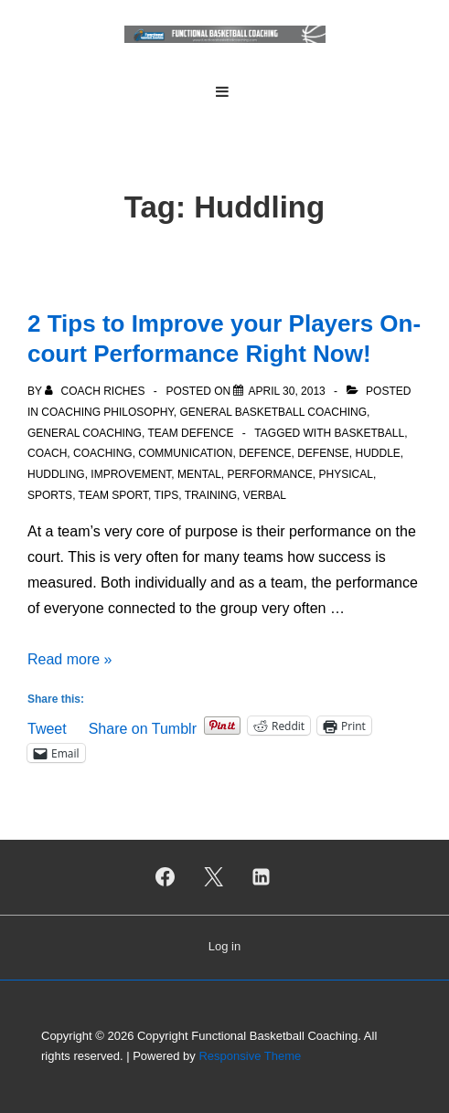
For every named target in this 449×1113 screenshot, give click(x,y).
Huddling (56, 474)
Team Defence (190, 433)
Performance (270, 474)
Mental (199, 474)
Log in (224, 946)
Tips (167, 495)
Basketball (369, 433)
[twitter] (213, 877)
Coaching (103, 453)
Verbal (264, 495)
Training (211, 495)
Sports (49, 495)
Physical (346, 474)
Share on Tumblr (143, 727)
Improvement (131, 474)
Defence (265, 453)
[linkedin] (261, 877)
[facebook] (164, 877)
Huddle (378, 453)
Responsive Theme (249, 1056)
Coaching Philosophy (107, 412)
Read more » (69, 659)
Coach (47, 453)
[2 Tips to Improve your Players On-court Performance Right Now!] (286, 391)
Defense (323, 453)
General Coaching (84, 433)
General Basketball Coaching (274, 412)
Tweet (47, 727)
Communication (185, 453)
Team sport (113, 495)
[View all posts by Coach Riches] (96, 391)
